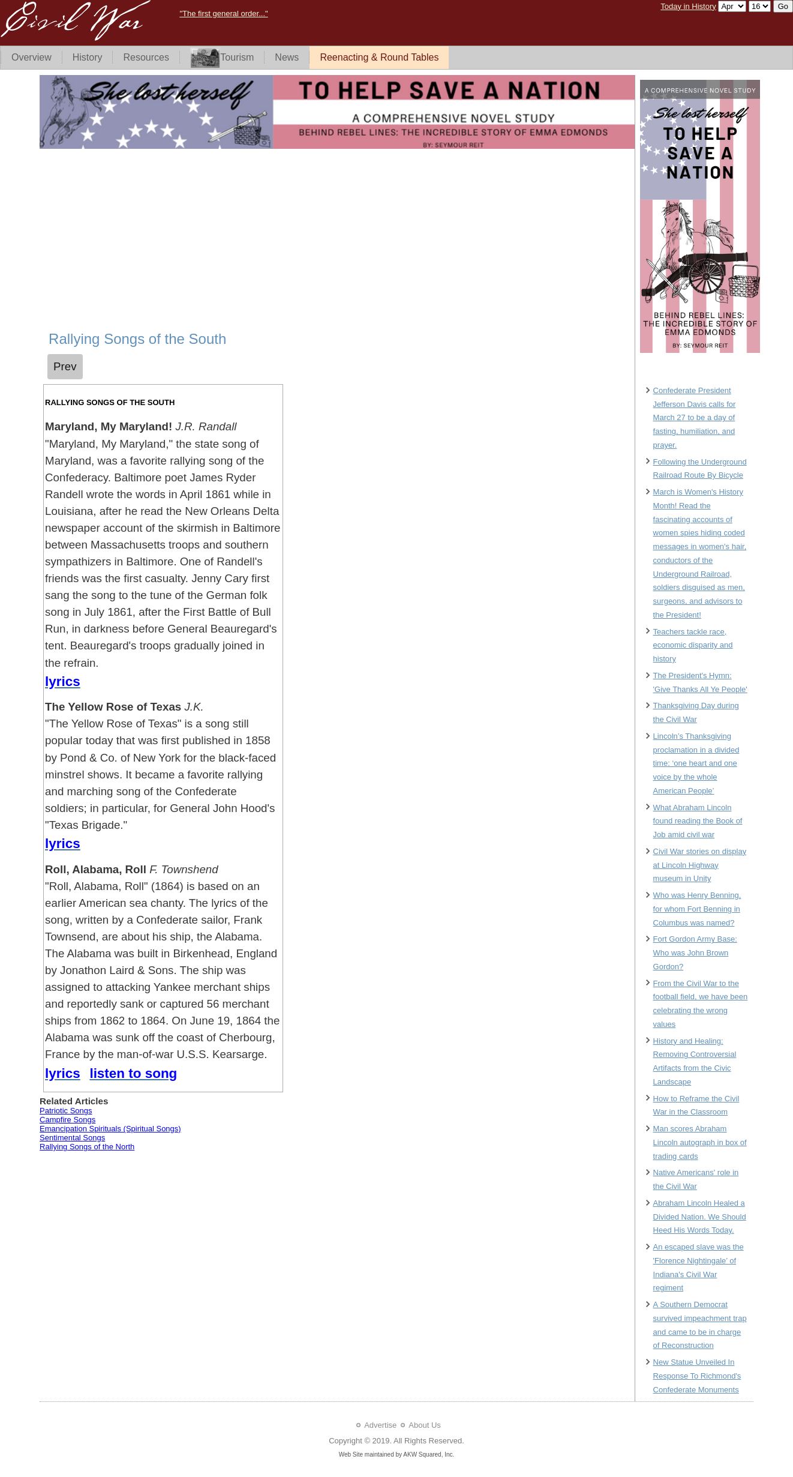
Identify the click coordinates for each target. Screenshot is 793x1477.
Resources (146, 57)
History (88, 57)
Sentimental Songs (72, 1137)
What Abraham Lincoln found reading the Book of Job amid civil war (698, 821)
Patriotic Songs (66, 1110)
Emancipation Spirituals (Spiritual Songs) (110, 1128)
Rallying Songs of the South (137, 339)
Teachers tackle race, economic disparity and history (693, 645)
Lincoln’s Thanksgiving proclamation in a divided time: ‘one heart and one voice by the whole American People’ (696, 763)
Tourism (222, 57)
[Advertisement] (337, 241)
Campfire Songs (67, 1119)
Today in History (688, 6)
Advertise (380, 1425)
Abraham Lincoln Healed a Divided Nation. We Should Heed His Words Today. (699, 1217)
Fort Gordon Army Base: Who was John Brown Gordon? (695, 952)
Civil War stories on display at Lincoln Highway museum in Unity (700, 865)
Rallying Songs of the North (87, 1146)
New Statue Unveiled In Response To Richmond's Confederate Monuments (697, 1376)
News (287, 57)
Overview (31, 57)
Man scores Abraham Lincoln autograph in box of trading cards (700, 1142)
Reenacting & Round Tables (379, 57)
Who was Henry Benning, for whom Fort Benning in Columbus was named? (697, 909)
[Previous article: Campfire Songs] (65, 366)
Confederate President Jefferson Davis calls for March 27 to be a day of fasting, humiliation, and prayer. (694, 418)
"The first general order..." (223, 13)
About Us (424, 1425)
